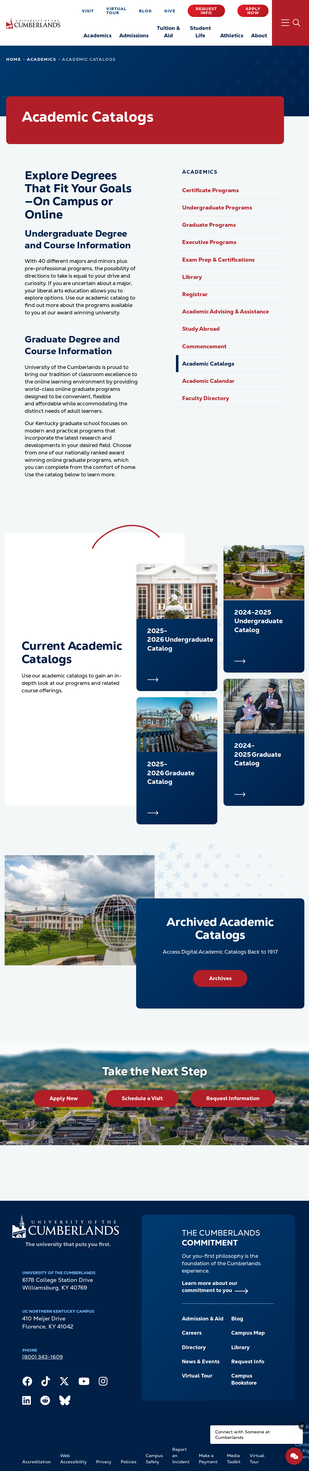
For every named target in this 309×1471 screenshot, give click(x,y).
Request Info (206, 10)
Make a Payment (208, 1459)
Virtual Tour (116, 11)
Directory (194, 1347)
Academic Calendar (208, 380)
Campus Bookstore (244, 1379)
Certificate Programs (210, 190)
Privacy (103, 1462)
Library (192, 276)
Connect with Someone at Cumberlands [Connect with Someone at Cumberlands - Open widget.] (242, 1434)
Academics (41, 59)
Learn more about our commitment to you (209, 1287)
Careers (192, 1332)
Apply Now (253, 10)
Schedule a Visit (142, 1098)
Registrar (195, 294)
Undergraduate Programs (217, 207)
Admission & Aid (202, 1318)
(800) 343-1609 (42, 1356)
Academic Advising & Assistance (225, 311)
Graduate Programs (209, 224)
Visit (88, 11)
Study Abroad (201, 328)
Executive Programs (209, 242)
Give (169, 11)
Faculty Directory (205, 398)
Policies (128, 1462)
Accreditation (36, 1462)
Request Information (233, 1098)
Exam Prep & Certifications (218, 259)
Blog (145, 11)
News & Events (200, 1361)
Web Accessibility (73, 1459)
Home (13, 59)
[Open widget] (294, 1456)
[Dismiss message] (302, 1426)
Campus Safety (154, 1459)
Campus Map (248, 1332)
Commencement (204, 346)
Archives (220, 978)
